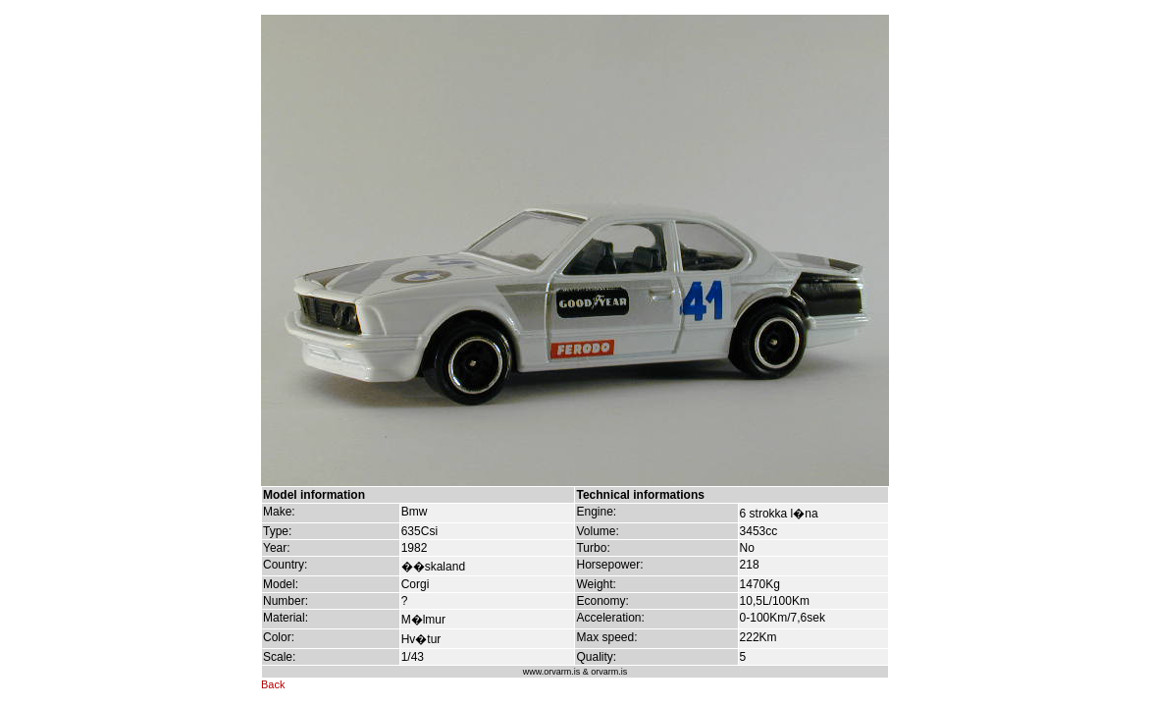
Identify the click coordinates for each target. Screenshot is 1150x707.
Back (273, 684)
